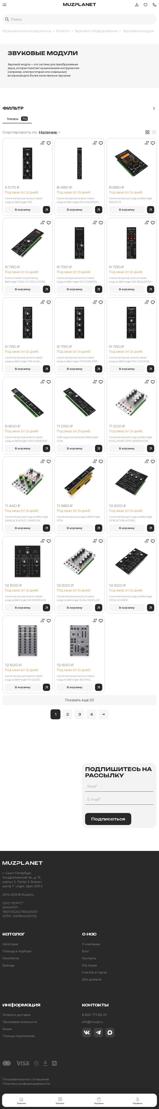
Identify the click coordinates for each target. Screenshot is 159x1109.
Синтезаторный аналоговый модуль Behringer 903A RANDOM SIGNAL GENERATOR (26, 439)
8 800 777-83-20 (94, 1015)
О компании (91, 944)
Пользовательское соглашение (25, 1079)
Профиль (137, 1101)
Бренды (8, 965)
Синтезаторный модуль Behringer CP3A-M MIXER (130, 598)
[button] (154, 4)
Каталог (60, 1101)
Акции (7, 1029)
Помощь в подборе (16, 951)
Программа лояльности (19, 1022)
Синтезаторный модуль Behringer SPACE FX (130, 200)
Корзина (99, 1101)
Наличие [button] (48, 132)
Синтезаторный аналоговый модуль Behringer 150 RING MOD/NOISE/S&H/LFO (75, 678)
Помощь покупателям (18, 1036)
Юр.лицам (89, 965)
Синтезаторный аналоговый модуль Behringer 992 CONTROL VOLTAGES (77, 280)
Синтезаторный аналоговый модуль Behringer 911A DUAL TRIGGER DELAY (23, 359)
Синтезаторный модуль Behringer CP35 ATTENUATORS (130, 518)
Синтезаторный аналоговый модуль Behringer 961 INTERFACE (25, 598)
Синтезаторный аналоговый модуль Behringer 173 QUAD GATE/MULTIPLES (23, 678)
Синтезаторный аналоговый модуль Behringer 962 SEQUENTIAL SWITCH (131, 280)
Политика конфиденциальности (26, 1084)
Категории (10, 944)
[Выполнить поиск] (7, 19)
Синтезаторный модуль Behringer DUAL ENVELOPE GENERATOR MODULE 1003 (130, 439)
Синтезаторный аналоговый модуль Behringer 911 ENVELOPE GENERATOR (77, 359)
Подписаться (108, 819)
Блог (85, 951)
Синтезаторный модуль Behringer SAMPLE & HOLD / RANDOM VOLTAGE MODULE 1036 (26, 518)
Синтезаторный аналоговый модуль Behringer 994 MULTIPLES (78, 200)
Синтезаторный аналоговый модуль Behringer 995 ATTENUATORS (23, 200)
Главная (21, 1101)
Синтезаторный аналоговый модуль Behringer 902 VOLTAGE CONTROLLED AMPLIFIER (129, 359)
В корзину (23, 209)
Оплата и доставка (16, 1015)
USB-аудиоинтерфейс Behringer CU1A (77, 439)
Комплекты (10, 958)
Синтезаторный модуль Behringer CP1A (78, 518)
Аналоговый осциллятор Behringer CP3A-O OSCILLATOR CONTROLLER (25, 280)
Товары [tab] (17, 118)
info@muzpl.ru (92, 1022)
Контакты (89, 958)
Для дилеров (91, 979)
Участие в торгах (94, 972)
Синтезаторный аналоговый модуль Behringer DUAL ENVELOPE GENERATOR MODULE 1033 (79, 598)
